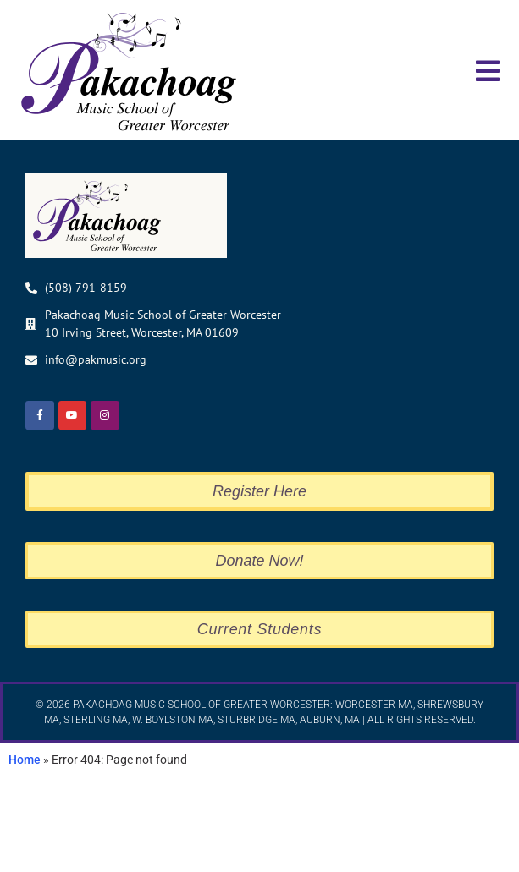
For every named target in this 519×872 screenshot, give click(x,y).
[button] (487, 70)
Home (24, 855)
